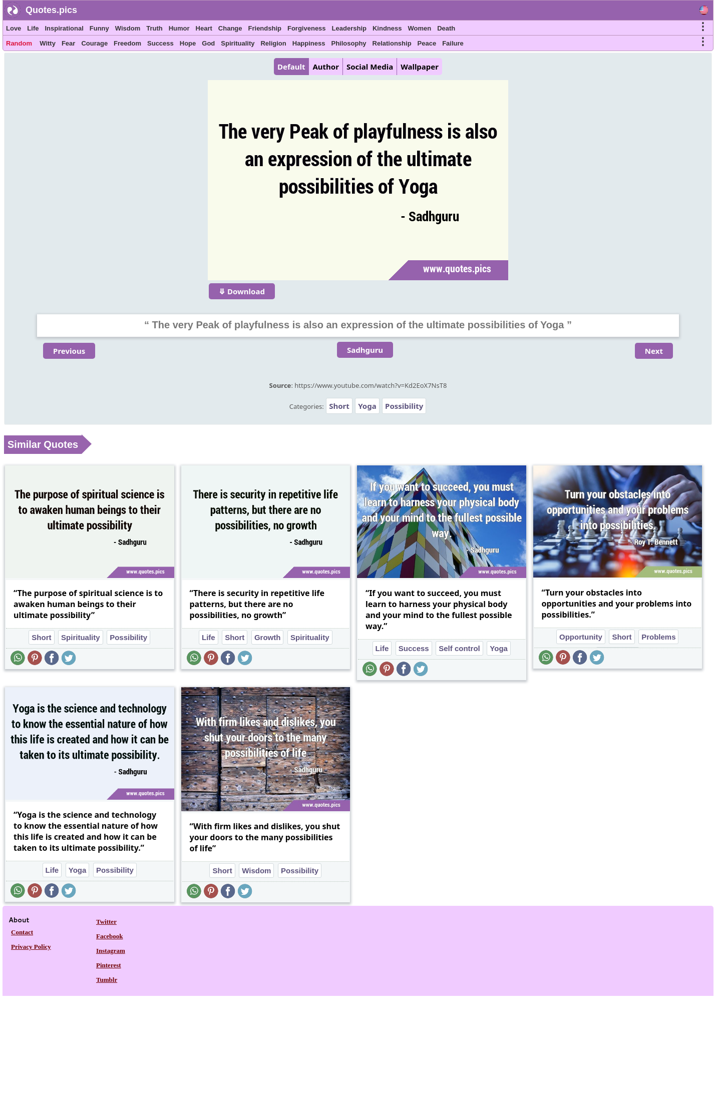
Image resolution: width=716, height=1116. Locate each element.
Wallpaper (420, 67)
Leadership (349, 28)
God (208, 43)
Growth (267, 637)
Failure (453, 43)
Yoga (367, 406)
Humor (179, 28)
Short (339, 406)
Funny (99, 28)
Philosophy (349, 43)
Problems (658, 637)
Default (291, 67)
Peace (427, 43)
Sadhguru (365, 350)
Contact (22, 932)
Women (419, 28)
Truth (154, 28)
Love (13, 28)
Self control (459, 648)
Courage (94, 43)
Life (33, 28)
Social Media (369, 67)
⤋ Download (242, 291)
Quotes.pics (51, 10)
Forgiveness (306, 28)
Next (654, 351)
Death (446, 28)
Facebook (109, 936)
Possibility (404, 406)
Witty (48, 43)
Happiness (308, 43)
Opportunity (580, 637)
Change (230, 28)
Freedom (127, 43)
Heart (204, 28)
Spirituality (237, 43)
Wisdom (127, 28)
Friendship (264, 28)
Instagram (110, 950)
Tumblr (106, 979)
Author (325, 67)
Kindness (387, 28)
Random (19, 43)
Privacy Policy (31, 946)
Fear (68, 43)
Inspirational (64, 28)
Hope (188, 43)
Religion (273, 43)
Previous (69, 351)
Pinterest (108, 965)
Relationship (392, 43)
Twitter (106, 921)
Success (160, 43)
